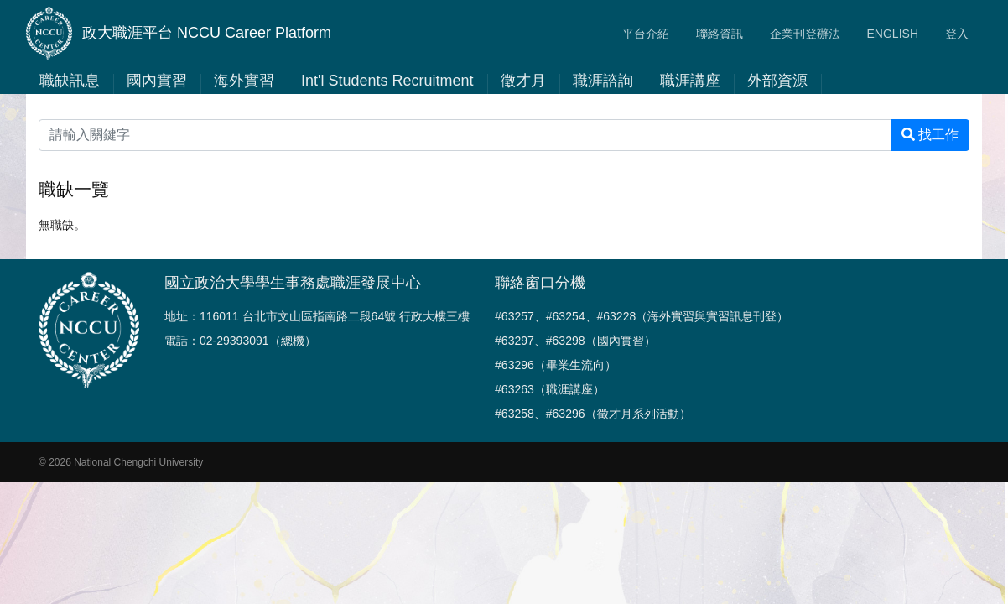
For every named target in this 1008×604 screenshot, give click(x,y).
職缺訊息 (69, 80)
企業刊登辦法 (805, 33)
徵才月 (523, 80)
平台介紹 (645, 33)
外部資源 (777, 80)
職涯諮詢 (603, 80)
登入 (957, 33)
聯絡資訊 (719, 33)
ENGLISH (892, 33)
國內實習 (157, 80)
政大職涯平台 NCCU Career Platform (178, 33)
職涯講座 (690, 80)
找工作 (930, 135)
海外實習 (244, 80)
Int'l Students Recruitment (387, 80)
